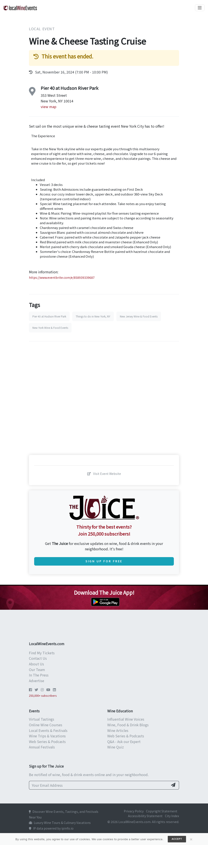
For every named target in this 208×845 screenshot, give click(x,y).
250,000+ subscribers (43, 695)
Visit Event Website (104, 473)
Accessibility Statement (145, 816)
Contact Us (38, 658)
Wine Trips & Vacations (47, 735)
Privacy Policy (134, 811)
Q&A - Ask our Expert (124, 741)
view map (48, 106)
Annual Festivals (42, 747)
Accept (177, 838)
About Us (36, 663)
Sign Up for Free (104, 561)
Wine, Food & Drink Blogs (128, 724)
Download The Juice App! (104, 592)
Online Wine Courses (45, 724)
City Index (172, 816)
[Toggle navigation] (200, 7)
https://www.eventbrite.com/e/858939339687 (62, 277)
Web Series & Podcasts (47, 741)
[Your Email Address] (99, 785)
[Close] (191, 839)
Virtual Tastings (41, 719)
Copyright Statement (161, 811)
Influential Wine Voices (125, 719)
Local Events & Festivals (48, 730)
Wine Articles (117, 730)
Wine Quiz (115, 747)
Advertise (36, 680)
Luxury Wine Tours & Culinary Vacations (60, 822)
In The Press (39, 675)
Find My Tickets (42, 652)
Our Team (37, 669)
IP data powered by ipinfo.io (51, 828)
